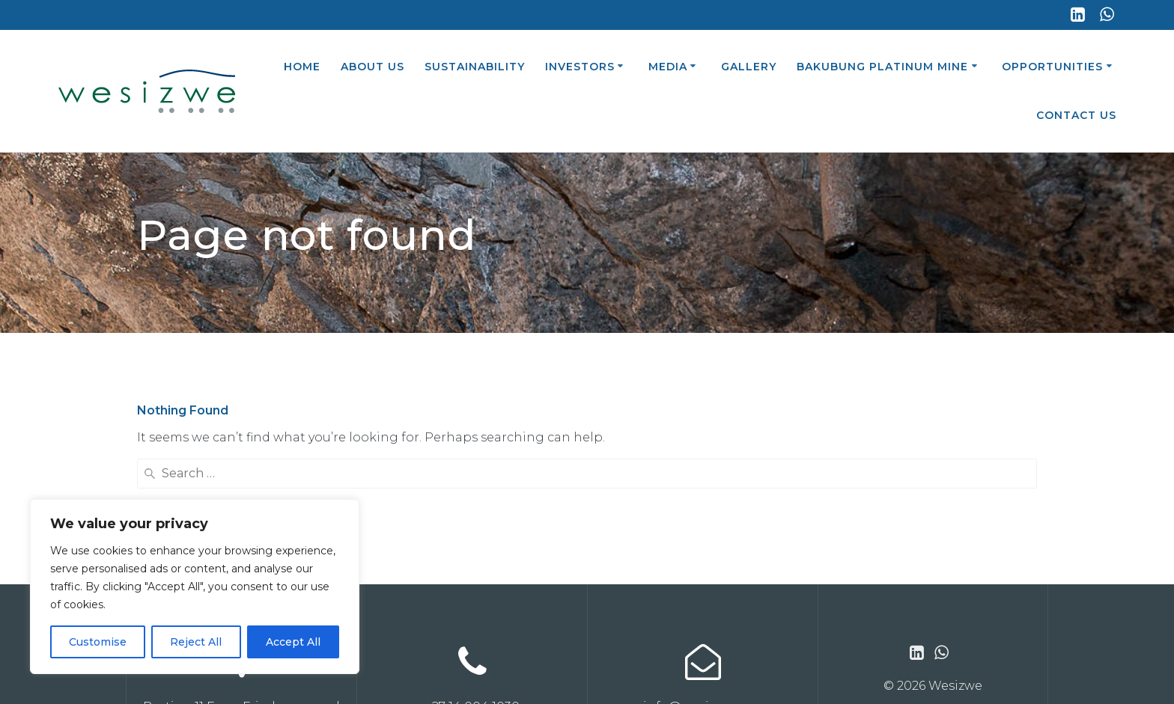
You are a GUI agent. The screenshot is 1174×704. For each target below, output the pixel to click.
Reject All (196, 642)
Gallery (748, 66)
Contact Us (1076, 115)
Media (667, 66)
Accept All (293, 642)
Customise (98, 642)
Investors (580, 66)
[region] (194, 586)
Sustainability (475, 66)
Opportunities (1052, 66)
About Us (372, 66)
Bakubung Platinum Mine (882, 66)
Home (302, 66)
